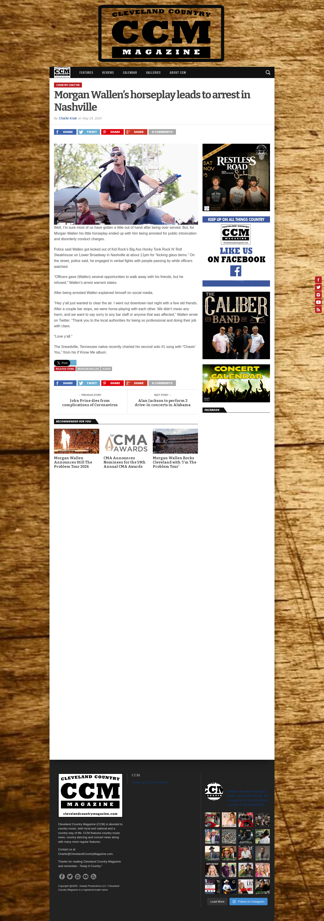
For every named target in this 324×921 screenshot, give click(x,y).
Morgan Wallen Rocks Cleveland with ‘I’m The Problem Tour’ (174, 462)
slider (106, 368)
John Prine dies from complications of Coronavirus (90, 403)
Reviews (108, 72)
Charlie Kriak (68, 118)
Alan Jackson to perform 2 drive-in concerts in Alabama (163, 403)
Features (86, 72)
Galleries (153, 72)
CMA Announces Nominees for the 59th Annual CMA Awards (125, 462)
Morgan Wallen (88, 368)
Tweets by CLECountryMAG (150, 782)
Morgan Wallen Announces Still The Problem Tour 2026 (73, 462)
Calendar (130, 72)
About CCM (178, 72)
